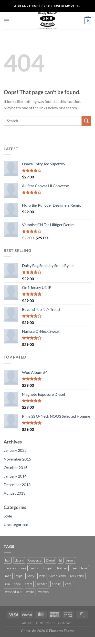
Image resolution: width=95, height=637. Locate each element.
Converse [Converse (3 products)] (35, 560)
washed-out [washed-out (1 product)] (13, 592)
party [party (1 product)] (30, 576)
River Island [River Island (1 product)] (57, 576)
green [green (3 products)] (70, 560)
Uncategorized (16, 524)
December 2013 (17, 484)
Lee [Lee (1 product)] (74, 568)
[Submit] (86, 120)
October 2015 (15, 467)
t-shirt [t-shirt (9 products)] (56, 584)
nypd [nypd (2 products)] (19, 576)
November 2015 (17, 459)
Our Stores (45, 623)
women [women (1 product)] (43, 592)
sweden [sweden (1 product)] (42, 584)
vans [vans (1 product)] (68, 584)
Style (8, 516)
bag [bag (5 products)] (7, 560)
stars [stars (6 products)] (28, 584)
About (27, 623)
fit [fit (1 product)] (60, 560)
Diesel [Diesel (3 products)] (50, 560)
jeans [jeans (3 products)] (34, 568)
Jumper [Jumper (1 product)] (47, 568)
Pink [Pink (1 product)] (42, 576)
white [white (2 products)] (30, 592)
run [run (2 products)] (7, 584)
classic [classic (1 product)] (19, 560)
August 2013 (14, 493)
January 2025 (15, 450)
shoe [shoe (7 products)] (17, 584)
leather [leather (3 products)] (62, 568)
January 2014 (15, 476)
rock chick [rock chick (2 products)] (77, 576)
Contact (65, 623)
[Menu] (7, 21)
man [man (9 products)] (8, 576)
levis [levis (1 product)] (84, 568)
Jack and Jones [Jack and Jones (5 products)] (15, 568)
